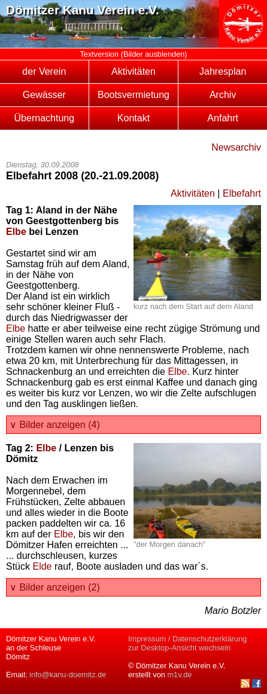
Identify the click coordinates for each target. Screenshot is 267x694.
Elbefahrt (242, 193)
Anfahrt (222, 118)
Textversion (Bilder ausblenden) (133, 54)
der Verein (44, 71)
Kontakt (133, 118)
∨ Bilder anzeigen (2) (55, 587)
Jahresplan (222, 71)
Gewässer (44, 95)
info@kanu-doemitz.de (67, 674)
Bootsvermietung (133, 95)
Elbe (16, 232)
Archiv (223, 95)
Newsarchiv (236, 147)
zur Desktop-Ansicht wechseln (179, 647)
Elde (41, 566)
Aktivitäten (133, 71)
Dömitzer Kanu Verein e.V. (82, 10)
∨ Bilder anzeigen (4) (55, 425)
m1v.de (179, 674)
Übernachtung (44, 118)
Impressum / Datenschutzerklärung (187, 638)
